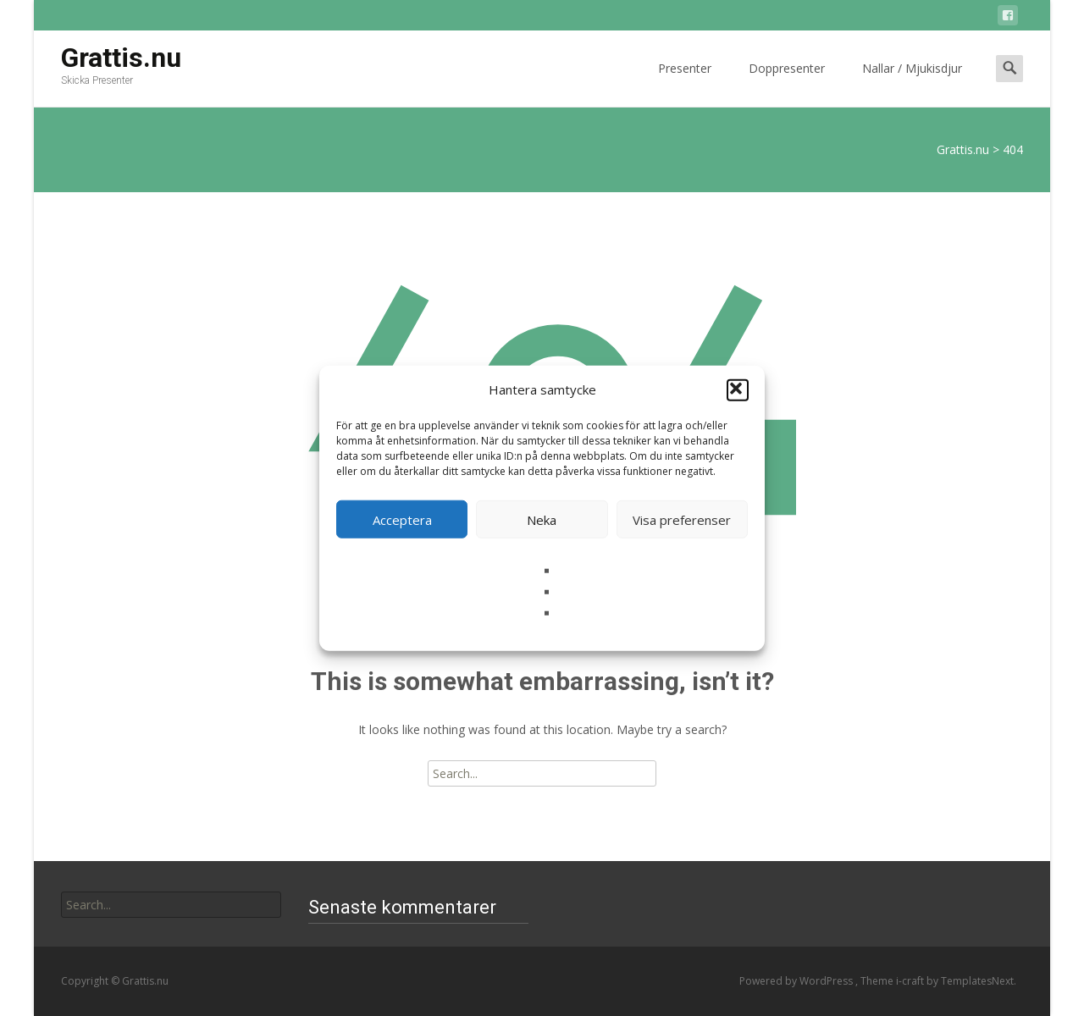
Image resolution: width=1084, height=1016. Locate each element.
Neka (541, 519)
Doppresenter (787, 83)
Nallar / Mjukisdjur (912, 83)
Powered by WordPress (797, 981)
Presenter (684, 83)
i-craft (911, 981)
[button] (737, 389)
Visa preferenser (682, 519)
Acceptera (402, 519)
